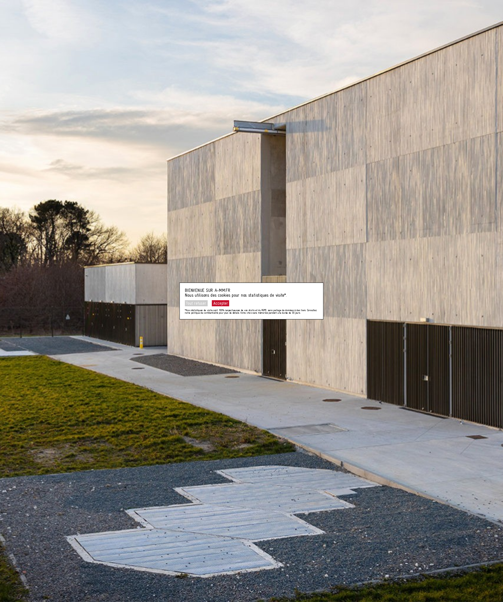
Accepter (220, 303)
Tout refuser (196, 303)
